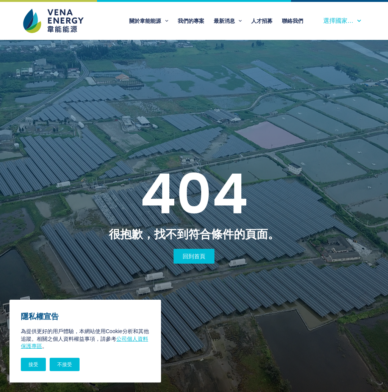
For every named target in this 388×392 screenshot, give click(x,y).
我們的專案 (191, 21)
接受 (33, 364)
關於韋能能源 (150, 20)
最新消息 (229, 20)
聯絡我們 (292, 21)
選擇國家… (342, 21)
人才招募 (261, 21)
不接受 (64, 364)
